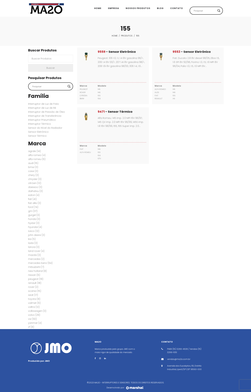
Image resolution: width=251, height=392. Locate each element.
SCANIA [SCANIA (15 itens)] (34, 291)
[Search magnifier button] (219, 10)
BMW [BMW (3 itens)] (33, 167)
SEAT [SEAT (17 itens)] (33, 295)
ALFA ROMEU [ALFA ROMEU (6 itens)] (36, 159)
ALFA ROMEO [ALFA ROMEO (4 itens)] (37, 155)
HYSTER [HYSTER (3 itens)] (33, 223)
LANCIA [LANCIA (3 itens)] (33, 247)
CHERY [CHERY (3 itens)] (33, 175)
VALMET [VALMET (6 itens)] (34, 303)
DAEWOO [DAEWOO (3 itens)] (35, 187)
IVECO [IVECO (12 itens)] (33, 231)
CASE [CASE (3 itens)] (33, 171)
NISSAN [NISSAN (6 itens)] (34, 275)
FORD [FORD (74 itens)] (33, 207)
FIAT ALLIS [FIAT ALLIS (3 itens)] (34, 203)
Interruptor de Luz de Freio (43, 104)
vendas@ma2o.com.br (178, 359)
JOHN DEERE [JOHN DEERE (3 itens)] (36, 235)
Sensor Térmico (37, 135)
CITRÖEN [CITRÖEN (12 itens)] (34, 183)
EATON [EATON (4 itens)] (33, 195)
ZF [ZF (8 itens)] (31, 327)
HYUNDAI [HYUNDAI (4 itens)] (35, 227)
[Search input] (205, 10)
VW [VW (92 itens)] (32, 319)
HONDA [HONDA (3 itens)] (34, 219)
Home (115, 35)
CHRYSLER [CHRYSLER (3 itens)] (34, 179)
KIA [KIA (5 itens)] (32, 239)
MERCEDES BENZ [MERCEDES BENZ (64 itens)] (40, 263)
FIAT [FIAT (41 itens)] (32, 199)
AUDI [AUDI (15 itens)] (33, 163)
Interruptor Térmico (39, 124)
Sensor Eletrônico (38, 131)
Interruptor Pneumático (42, 120)
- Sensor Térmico (115, 112)
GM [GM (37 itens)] (32, 211)
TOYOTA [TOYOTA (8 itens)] (34, 299)
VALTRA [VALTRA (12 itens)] (34, 307)
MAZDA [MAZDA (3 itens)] (34, 255)
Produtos (126, 35)
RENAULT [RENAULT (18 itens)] (34, 283)
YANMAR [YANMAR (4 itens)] (35, 323)
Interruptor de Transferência (44, 116)
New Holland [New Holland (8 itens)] (37, 271)
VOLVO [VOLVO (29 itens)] (34, 315)
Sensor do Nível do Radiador (45, 128)
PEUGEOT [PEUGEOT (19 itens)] (35, 279)
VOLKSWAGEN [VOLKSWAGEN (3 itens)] (37, 311)
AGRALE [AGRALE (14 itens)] (34, 151)
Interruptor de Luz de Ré (42, 108)
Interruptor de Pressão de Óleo (46, 112)
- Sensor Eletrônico (117, 52)
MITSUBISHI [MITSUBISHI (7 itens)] (36, 267)
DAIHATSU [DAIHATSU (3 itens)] (35, 191)
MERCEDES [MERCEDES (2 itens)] (36, 259)
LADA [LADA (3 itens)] (33, 243)
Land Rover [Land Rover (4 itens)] (36, 251)
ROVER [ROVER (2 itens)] (33, 287)
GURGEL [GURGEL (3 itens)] (34, 215)
